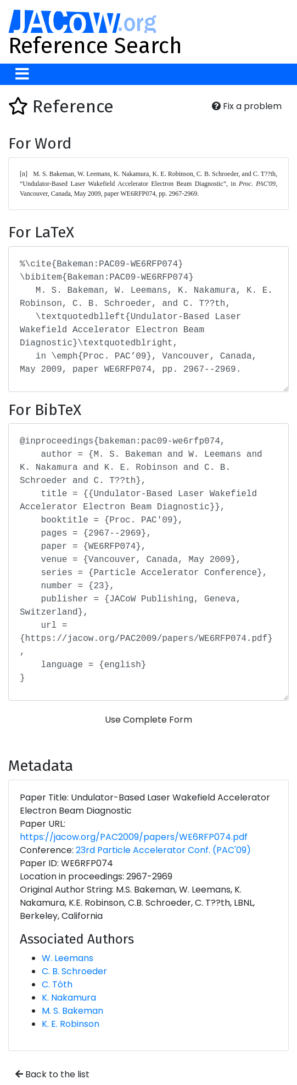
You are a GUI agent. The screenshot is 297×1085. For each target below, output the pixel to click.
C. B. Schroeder (74, 971)
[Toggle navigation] (22, 74)
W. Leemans (67, 958)
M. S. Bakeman (72, 1010)
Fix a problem (247, 106)
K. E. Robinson (70, 1024)
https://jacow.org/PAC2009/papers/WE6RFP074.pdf (134, 837)
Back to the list (52, 1074)
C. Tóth (57, 984)
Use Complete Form (148, 719)
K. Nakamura (69, 997)
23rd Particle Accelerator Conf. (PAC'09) (163, 850)
